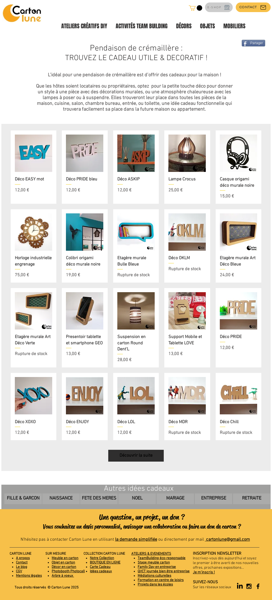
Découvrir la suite (136, 455)
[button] (195, 8)
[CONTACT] (253, 7)
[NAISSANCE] (61, 498)
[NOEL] (137, 498)
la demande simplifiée (136, 539)
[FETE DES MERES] (99, 498)
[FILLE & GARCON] (23, 498)
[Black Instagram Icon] (248, 586)
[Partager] (253, 43)
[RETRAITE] (251, 498)
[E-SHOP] (219, 7)
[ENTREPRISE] (213, 498)
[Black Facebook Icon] (258, 586)
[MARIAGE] (175, 498)
